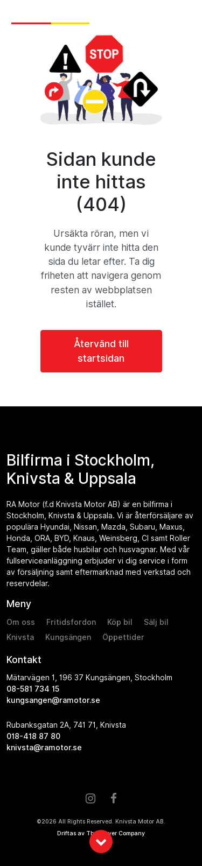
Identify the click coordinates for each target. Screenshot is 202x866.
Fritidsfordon (71, 622)
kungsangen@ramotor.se (53, 700)
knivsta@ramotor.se (44, 747)
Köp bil (120, 622)
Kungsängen (68, 637)
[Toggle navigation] (185, 17)
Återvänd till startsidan (101, 350)
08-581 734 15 (32, 689)
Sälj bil (156, 622)
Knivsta (20, 637)
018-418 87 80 (33, 736)
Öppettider (123, 637)
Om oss (20, 622)
